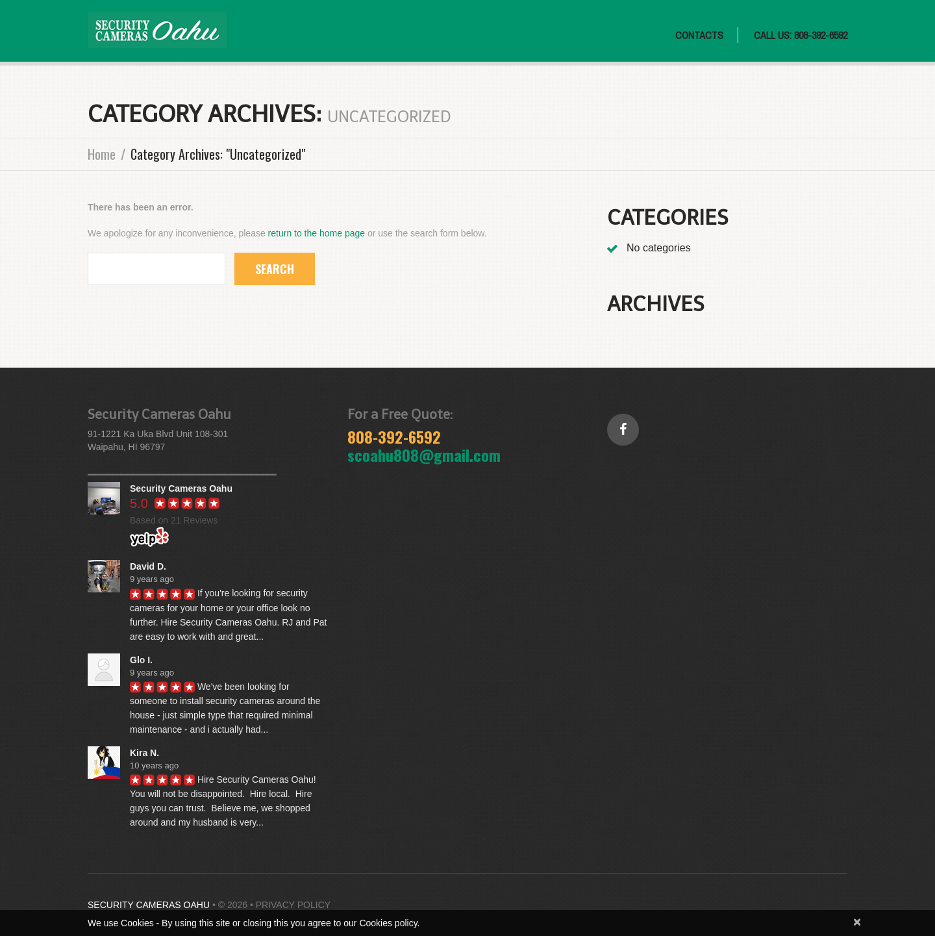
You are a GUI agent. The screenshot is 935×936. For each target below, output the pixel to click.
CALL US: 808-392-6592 (800, 35)
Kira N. (144, 753)
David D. (148, 566)
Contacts (699, 35)
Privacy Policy (293, 905)
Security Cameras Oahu (149, 905)
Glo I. (141, 660)
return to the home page (316, 233)
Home (102, 154)
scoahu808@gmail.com (424, 454)
